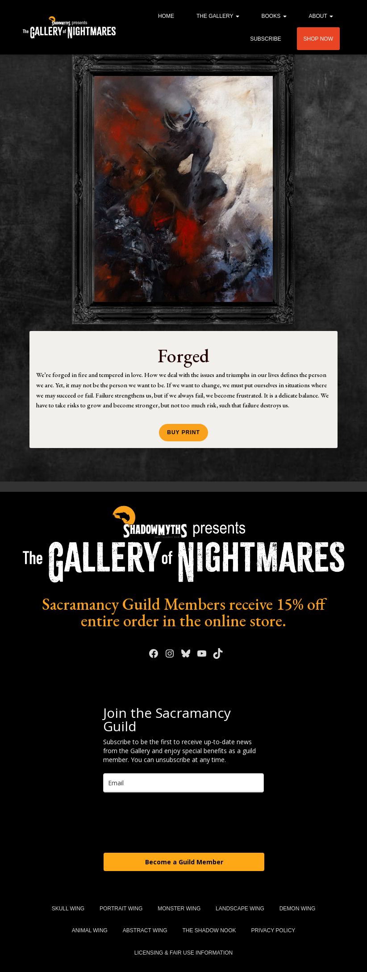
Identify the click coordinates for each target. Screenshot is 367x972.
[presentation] (171, 821)
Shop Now (318, 39)
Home (166, 16)
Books (274, 16)
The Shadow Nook (209, 930)
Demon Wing (297, 908)
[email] (183, 782)
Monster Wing (179, 908)
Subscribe (265, 39)
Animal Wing (90, 930)
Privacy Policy (273, 930)
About (321, 16)
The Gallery (217, 16)
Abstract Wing (145, 930)
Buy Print (183, 432)
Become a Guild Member (184, 862)
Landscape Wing (240, 908)
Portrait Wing (121, 908)
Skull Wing (68, 908)
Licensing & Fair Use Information (183, 953)
